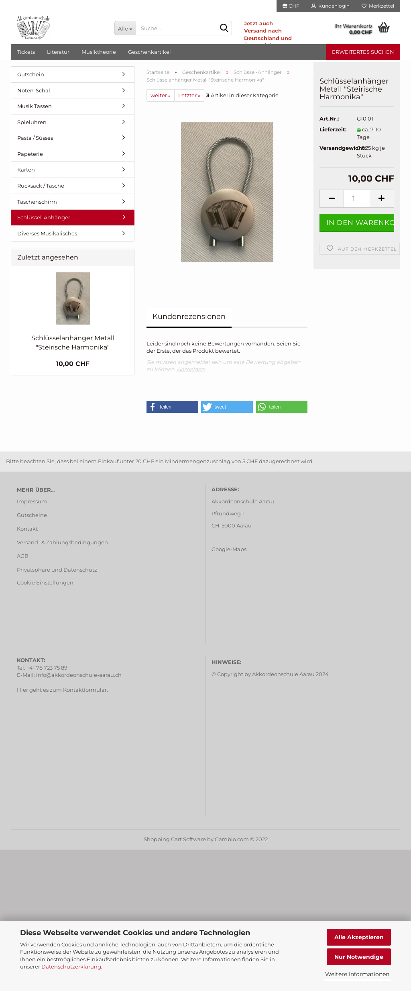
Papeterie (30, 154)
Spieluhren (32, 122)
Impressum (32, 501)
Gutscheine (32, 515)
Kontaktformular (85, 690)
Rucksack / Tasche (40, 185)
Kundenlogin (330, 6)
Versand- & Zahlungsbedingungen (62, 542)
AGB (22, 556)
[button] (172, 407)
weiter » (161, 95)
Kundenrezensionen (189, 316)
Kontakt (27, 528)
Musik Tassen (34, 106)
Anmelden (191, 369)
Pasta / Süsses (35, 138)
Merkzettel (378, 6)
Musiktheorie (98, 52)
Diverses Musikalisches (47, 233)
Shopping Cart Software (175, 839)
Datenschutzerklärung (71, 966)
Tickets (26, 52)
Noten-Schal (33, 90)
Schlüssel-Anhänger (43, 217)
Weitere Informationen (357, 974)
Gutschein (30, 74)
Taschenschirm (37, 201)
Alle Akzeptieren (359, 937)
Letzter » (189, 95)
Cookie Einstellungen (45, 582)
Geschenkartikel (149, 52)
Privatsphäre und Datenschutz (57, 569)
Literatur (58, 52)
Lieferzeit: (331, 134)
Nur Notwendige (358, 956)
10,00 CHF (73, 364)
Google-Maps (229, 549)
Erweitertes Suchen (363, 52)
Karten (26, 169)
